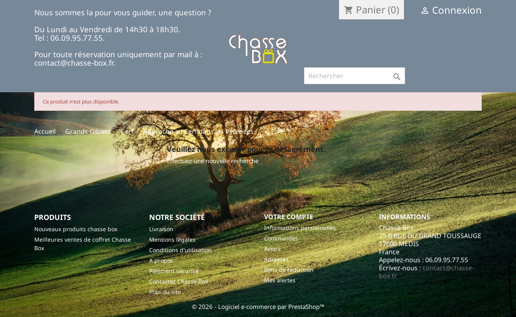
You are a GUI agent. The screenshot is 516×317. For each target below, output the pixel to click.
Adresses (276, 259)
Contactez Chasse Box (178, 281)
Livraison (161, 229)
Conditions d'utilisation (180, 250)
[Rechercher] (354, 75)
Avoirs (272, 249)
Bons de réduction (289, 269)
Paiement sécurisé (174, 271)
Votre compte (288, 216)
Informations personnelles (300, 228)
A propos (161, 260)
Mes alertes (279, 280)
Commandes (281, 238)
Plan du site (165, 292)
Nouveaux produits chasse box (75, 229)
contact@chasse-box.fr (426, 271)
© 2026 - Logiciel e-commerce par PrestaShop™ (258, 306)
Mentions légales (172, 239)
